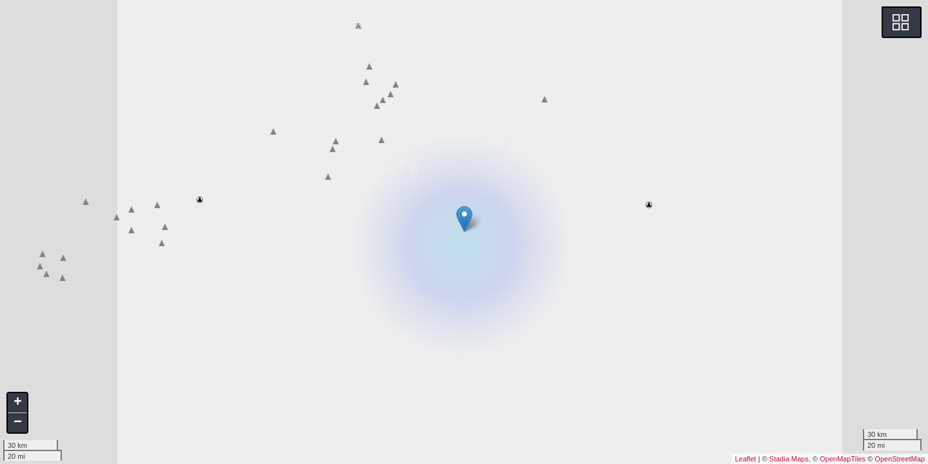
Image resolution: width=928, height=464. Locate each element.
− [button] (18, 422)
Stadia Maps (789, 459)
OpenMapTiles (842, 459)
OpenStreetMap (900, 459)
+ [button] (18, 402)
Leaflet (745, 459)
